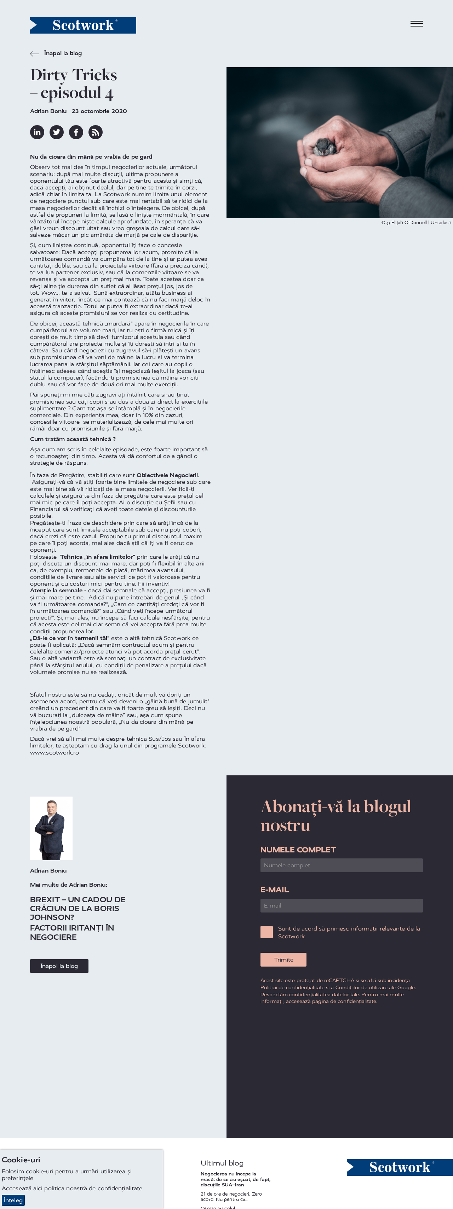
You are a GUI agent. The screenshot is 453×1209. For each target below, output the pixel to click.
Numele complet (298, 849)
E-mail (274, 889)
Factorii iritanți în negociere (72, 932)
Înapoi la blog (56, 54)
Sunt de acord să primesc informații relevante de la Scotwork (349, 932)
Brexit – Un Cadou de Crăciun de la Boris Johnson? (78, 908)
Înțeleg (13, 1200)
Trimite (283, 959)
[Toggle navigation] (417, 23)
